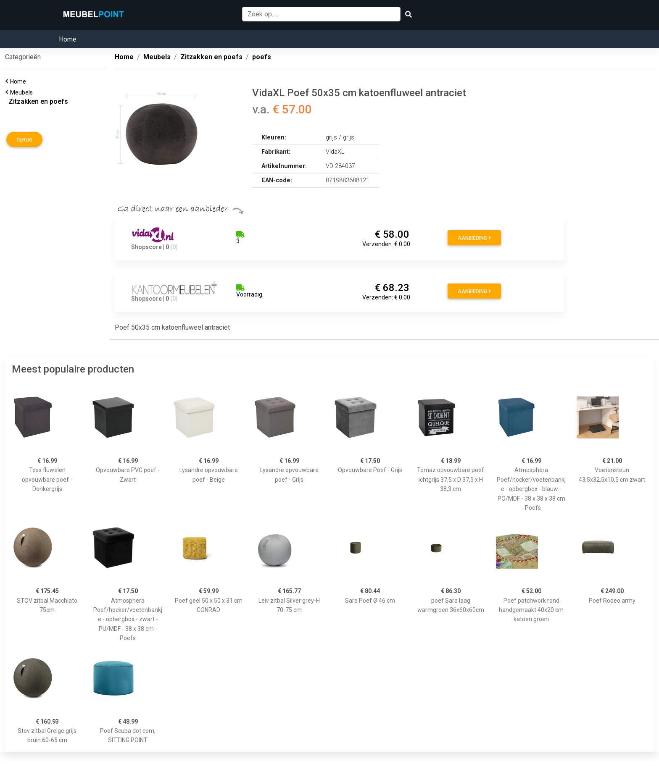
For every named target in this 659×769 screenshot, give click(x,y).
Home (67, 39)
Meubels (22, 92)
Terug (24, 140)
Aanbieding (474, 238)
